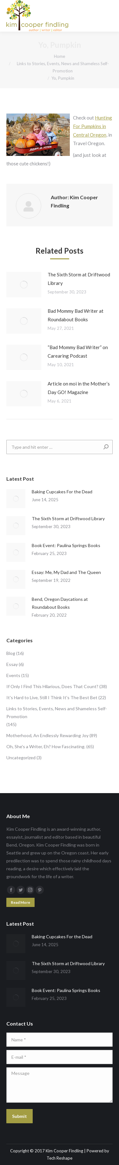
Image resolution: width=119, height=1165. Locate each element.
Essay (12, 664)
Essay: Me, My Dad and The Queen (66, 572)
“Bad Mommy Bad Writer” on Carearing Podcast (78, 351)
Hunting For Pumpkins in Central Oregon (92, 126)
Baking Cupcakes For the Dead (62, 491)
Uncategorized (21, 757)
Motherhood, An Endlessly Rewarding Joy (47, 735)
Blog (10, 653)
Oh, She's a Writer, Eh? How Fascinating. (45, 746)
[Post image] (23, 284)
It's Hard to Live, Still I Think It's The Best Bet (51, 697)
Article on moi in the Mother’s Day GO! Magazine (79, 388)
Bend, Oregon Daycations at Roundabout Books (60, 603)
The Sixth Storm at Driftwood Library (79, 279)
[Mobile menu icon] (109, 16)
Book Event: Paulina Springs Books (66, 545)
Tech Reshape (59, 1158)
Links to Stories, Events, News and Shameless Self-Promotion (56, 712)
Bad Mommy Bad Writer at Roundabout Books (75, 315)
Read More (20, 902)
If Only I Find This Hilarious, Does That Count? (52, 686)
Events (13, 675)
